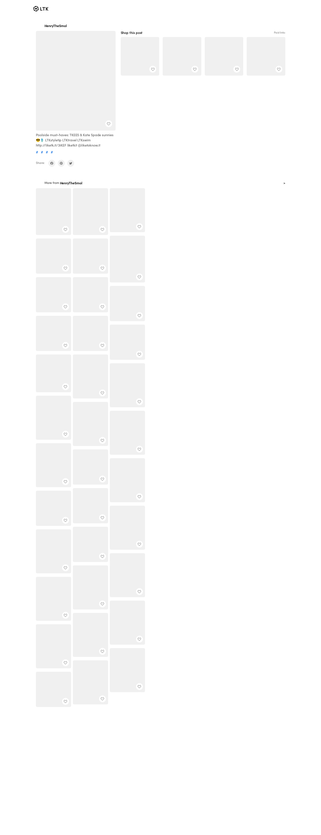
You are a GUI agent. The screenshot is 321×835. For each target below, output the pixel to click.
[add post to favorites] (108, 123)
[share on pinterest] (61, 163)
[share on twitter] (70, 163)
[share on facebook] (51, 163)
